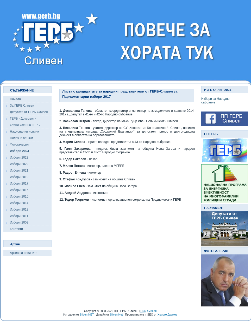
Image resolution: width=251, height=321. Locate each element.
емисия (148, 310)
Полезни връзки (21, 138)
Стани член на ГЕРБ (25, 125)
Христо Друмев (167, 314)
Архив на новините (23, 253)
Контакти (16, 229)
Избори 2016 (19, 190)
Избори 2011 (19, 216)
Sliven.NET (87, 314)
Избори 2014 (19, 203)
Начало (15, 99)
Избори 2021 (19, 170)
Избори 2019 (19, 177)
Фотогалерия (19, 144)
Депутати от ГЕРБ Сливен (29, 112)
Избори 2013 (19, 209)
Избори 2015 (19, 196)
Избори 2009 (19, 222)
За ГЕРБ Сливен (22, 105)
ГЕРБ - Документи (23, 118)
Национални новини (24, 131)
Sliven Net (116, 314)
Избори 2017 (19, 183)
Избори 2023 (19, 157)
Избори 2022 (19, 164)
